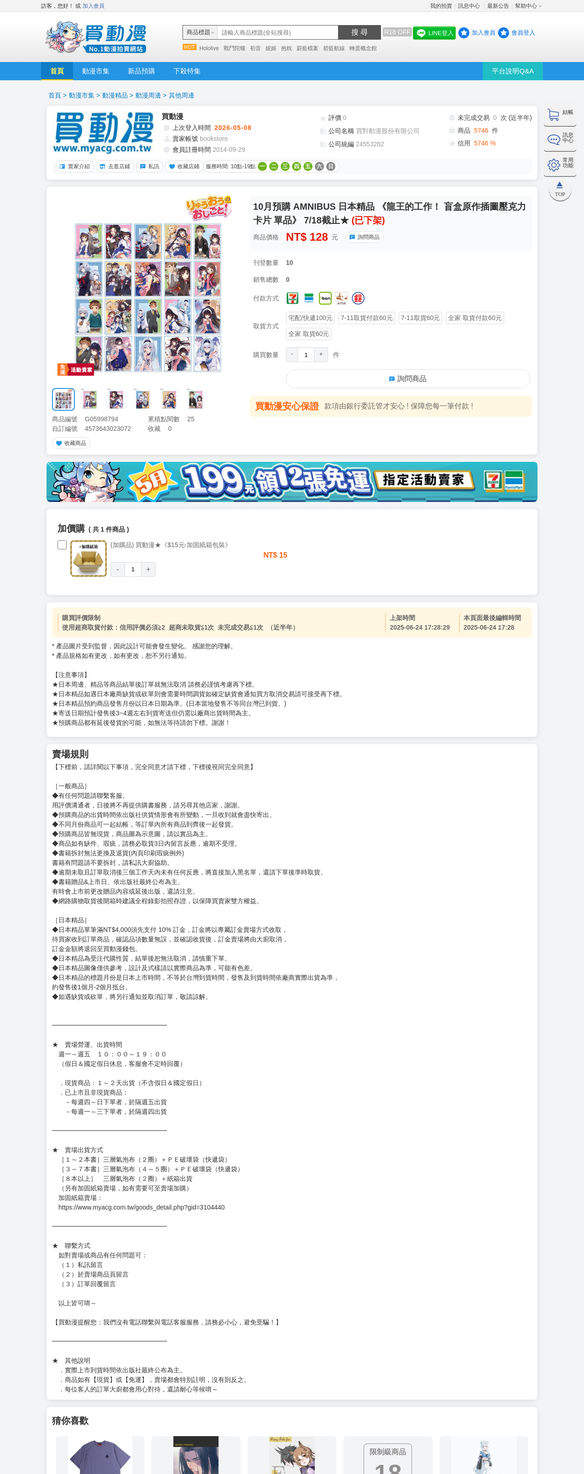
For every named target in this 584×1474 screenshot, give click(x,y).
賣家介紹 (73, 166)
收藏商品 (69, 443)
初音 (255, 48)
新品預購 (141, 71)
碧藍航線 (334, 48)
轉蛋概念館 (363, 48)
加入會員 (93, 6)
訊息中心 (469, 6)
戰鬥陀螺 (234, 48)
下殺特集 (187, 71)
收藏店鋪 (183, 166)
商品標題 (198, 32)
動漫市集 (96, 71)
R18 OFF (397, 32)
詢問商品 (363, 237)
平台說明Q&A (513, 71)
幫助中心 (526, 6)
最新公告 (498, 6)
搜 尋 (359, 32)
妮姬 (271, 48)
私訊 (148, 166)
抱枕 (286, 48)
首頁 (57, 71)
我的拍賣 (441, 6)
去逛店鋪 (113, 166)
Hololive (209, 48)
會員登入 (523, 32)
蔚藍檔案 (307, 48)
